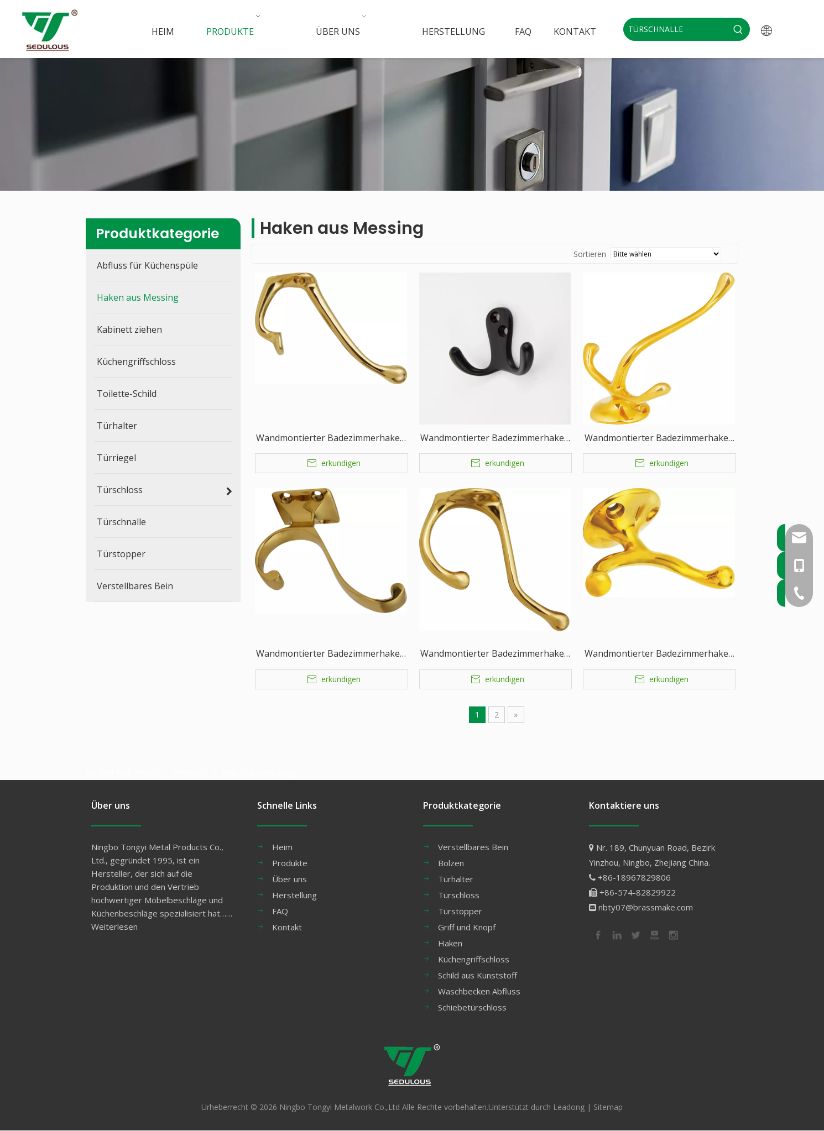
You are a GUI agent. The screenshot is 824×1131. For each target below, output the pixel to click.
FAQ (280, 911)
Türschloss (458, 894)
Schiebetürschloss (472, 1007)
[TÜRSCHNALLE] (675, 29)
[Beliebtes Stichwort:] (738, 29)
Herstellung (294, 894)
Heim (282, 846)
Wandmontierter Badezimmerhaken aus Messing (330, 439)
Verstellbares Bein (473, 846)
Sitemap (608, 1107)
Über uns (289, 878)
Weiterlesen (114, 926)
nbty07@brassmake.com (645, 907)
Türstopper (460, 911)
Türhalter (455, 878)
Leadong (569, 1107)
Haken (450, 943)
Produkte (289, 862)
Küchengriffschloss (473, 959)
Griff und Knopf (467, 927)
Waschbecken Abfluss (479, 991)
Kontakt (287, 927)
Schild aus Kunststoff (477, 975)
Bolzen (451, 862)
